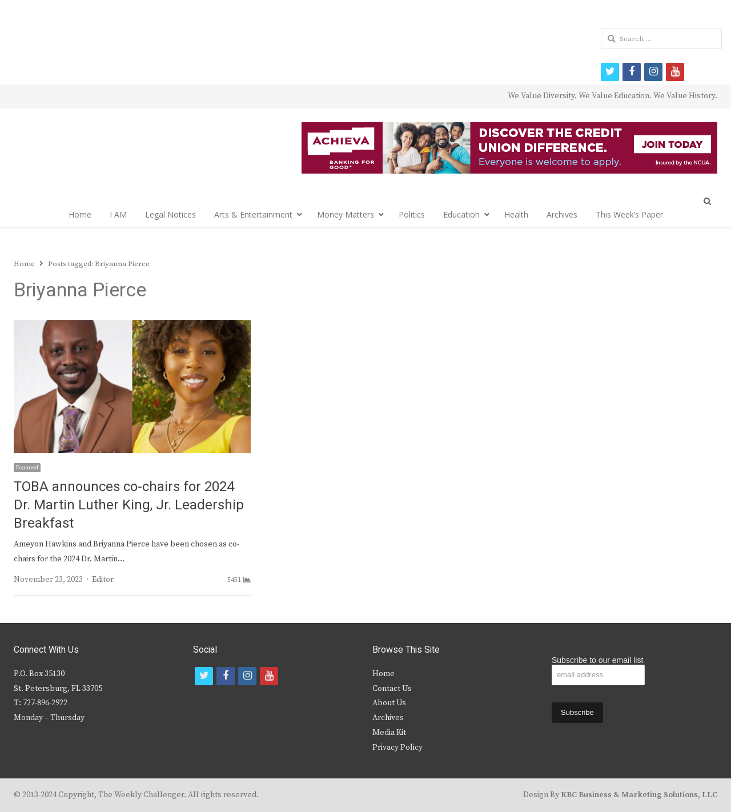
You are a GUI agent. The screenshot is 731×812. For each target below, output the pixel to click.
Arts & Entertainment (253, 214)
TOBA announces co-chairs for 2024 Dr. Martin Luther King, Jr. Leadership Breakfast (129, 505)
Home (80, 214)
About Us (389, 703)
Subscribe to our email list (597, 660)
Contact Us (392, 689)
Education (461, 214)
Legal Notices (170, 214)
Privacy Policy (397, 747)
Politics (412, 214)
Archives (562, 214)
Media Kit (389, 732)
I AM (118, 214)
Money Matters (345, 214)
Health (516, 214)
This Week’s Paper (629, 214)
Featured (27, 467)
